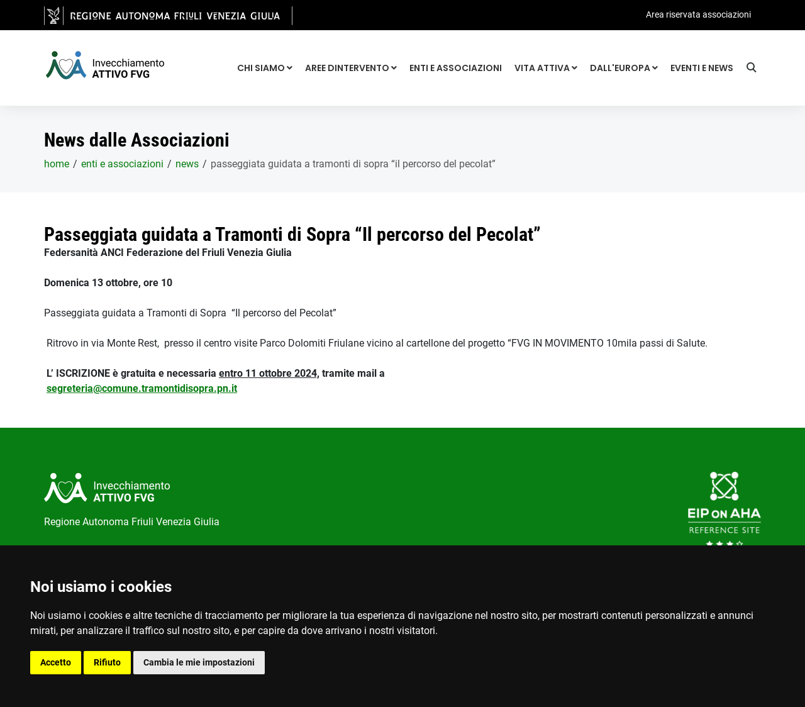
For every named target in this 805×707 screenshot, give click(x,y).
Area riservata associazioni (698, 14)
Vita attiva (545, 68)
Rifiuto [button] (107, 662)
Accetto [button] (55, 662)
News (187, 164)
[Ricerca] (753, 69)
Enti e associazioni (455, 68)
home (56, 164)
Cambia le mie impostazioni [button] (199, 662)
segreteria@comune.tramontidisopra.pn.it (142, 388)
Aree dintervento (351, 68)
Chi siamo (264, 68)
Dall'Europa (624, 68)
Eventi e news (701, 68)
